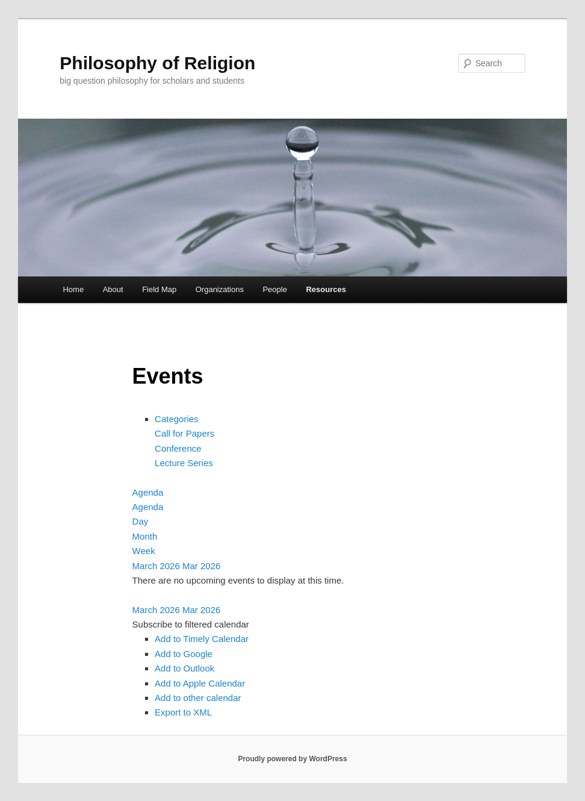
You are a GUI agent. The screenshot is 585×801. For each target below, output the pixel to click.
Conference (178, 448)
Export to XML (183, 712)
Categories (177, 419)
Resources (325, 289)
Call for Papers (184, 433)
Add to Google (183, 654)
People (274, 289)
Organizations (220, 289)
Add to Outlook (184, 668)
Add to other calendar (198, 698)
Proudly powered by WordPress (292, 759)
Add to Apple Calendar (200, 683)
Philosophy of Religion (157, 63)
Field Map (159, 289)
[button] (190, 624)
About (113, 289)
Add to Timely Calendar (202, 639)
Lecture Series (184, 463)
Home (73, 289)
